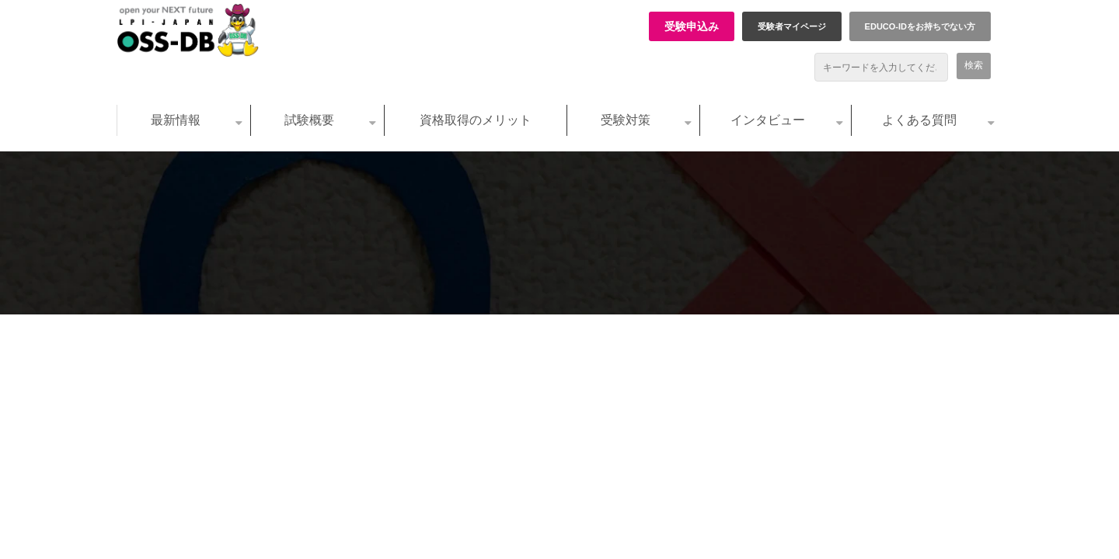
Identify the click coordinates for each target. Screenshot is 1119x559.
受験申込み (691, 26)
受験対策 (625, 120)
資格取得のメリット (476, 120)
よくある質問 (919, 120)
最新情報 (175, 120)
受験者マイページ (792, 26)
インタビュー (767, 120)
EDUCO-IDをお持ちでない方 (920, 26)
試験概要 (309, 120)
